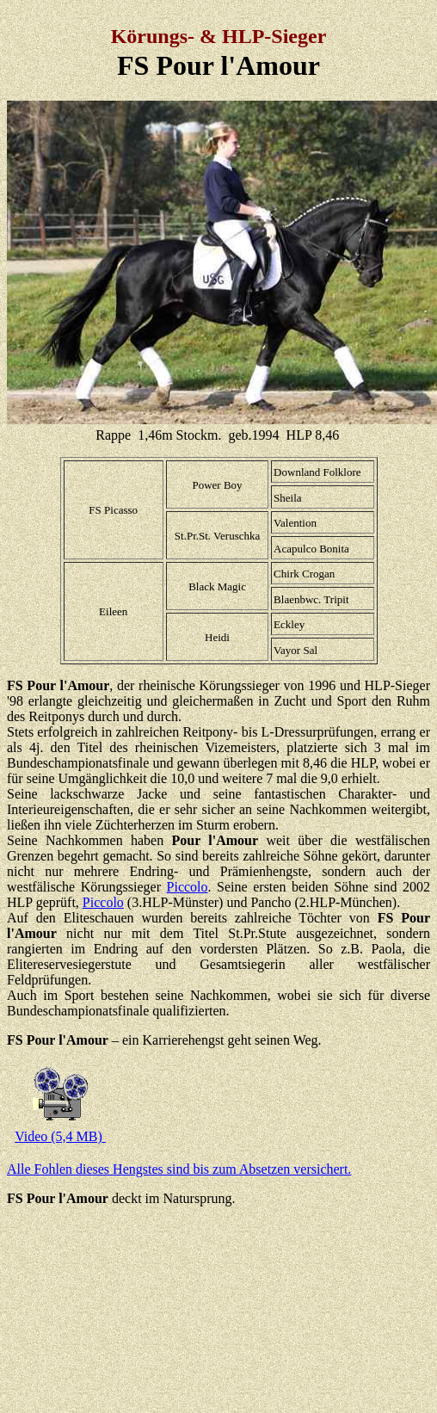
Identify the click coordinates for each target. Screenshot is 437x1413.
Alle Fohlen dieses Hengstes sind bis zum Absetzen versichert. (179, 1169)
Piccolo (187, 886)
